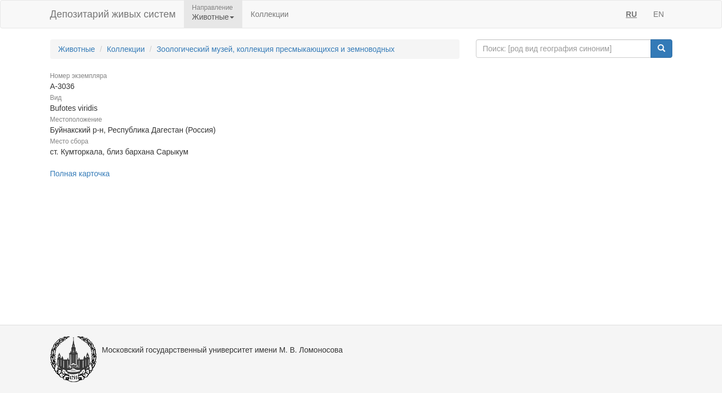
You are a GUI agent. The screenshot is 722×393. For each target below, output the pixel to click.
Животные (77, 49)
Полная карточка (80, 173)
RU (631, 14)
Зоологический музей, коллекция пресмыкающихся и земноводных (276, 49)
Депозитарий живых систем (113, 14)
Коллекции (269, 14)
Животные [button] (213, 17)
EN (658, 14)
